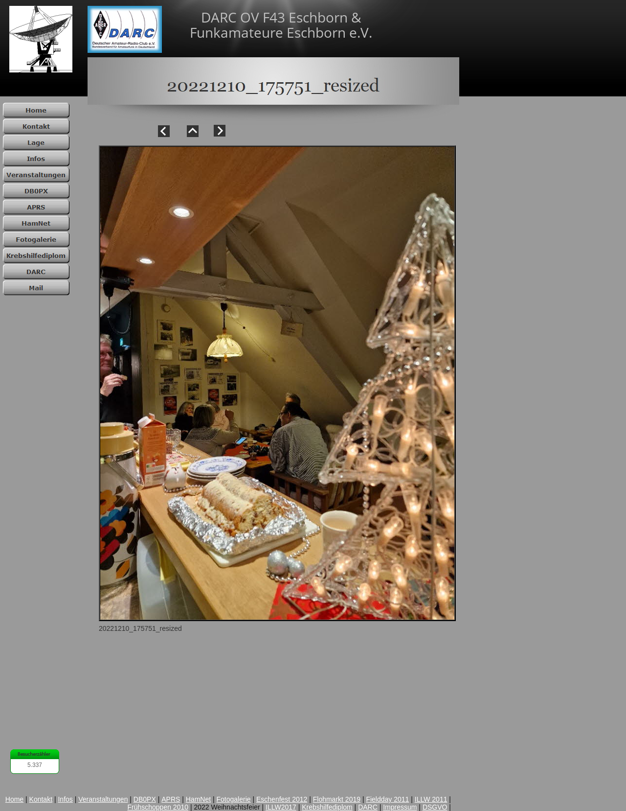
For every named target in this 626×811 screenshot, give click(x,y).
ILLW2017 (281, 807)
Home (14, 799)
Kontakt (40, 799)
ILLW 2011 (431, 799)
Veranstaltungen (103, 799)
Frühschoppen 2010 (157, 807)
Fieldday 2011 (387, 799)
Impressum (400, 807)
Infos (65, 799)
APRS (170, 799)
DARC (368, 807)
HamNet (198, 799)
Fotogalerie (234, 799)
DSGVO (435, 807)
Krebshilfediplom (327, 807)
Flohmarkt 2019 (336, 799)
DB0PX (145, 799)
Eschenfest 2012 (281, 799)
